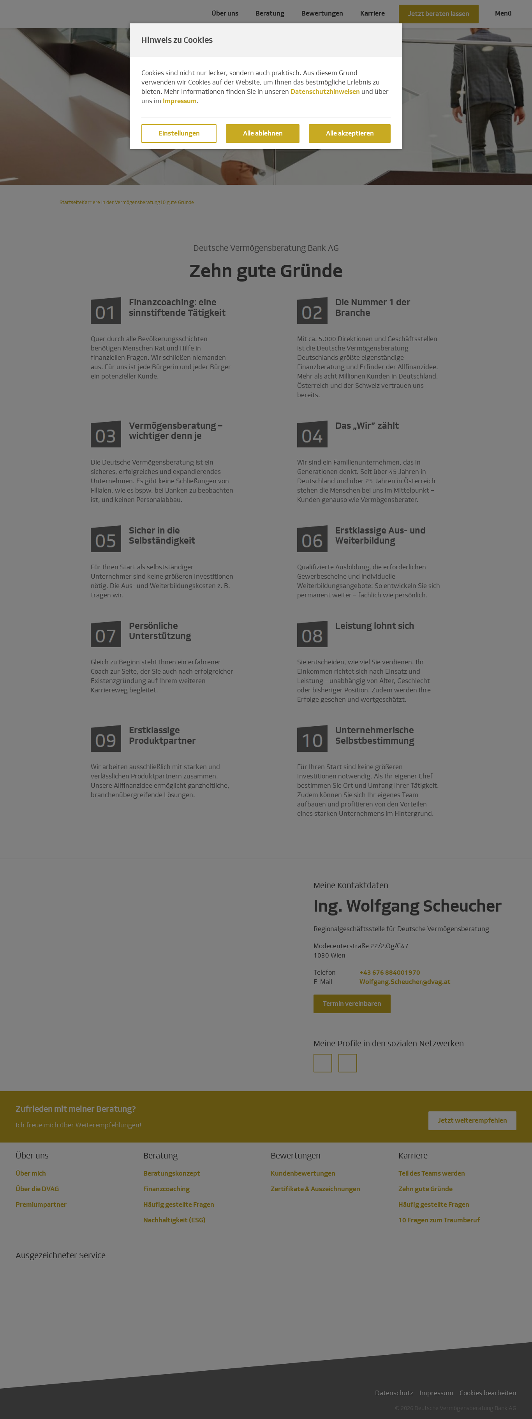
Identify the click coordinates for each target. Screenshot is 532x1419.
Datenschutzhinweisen (325, 91)
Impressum (180, 101)
